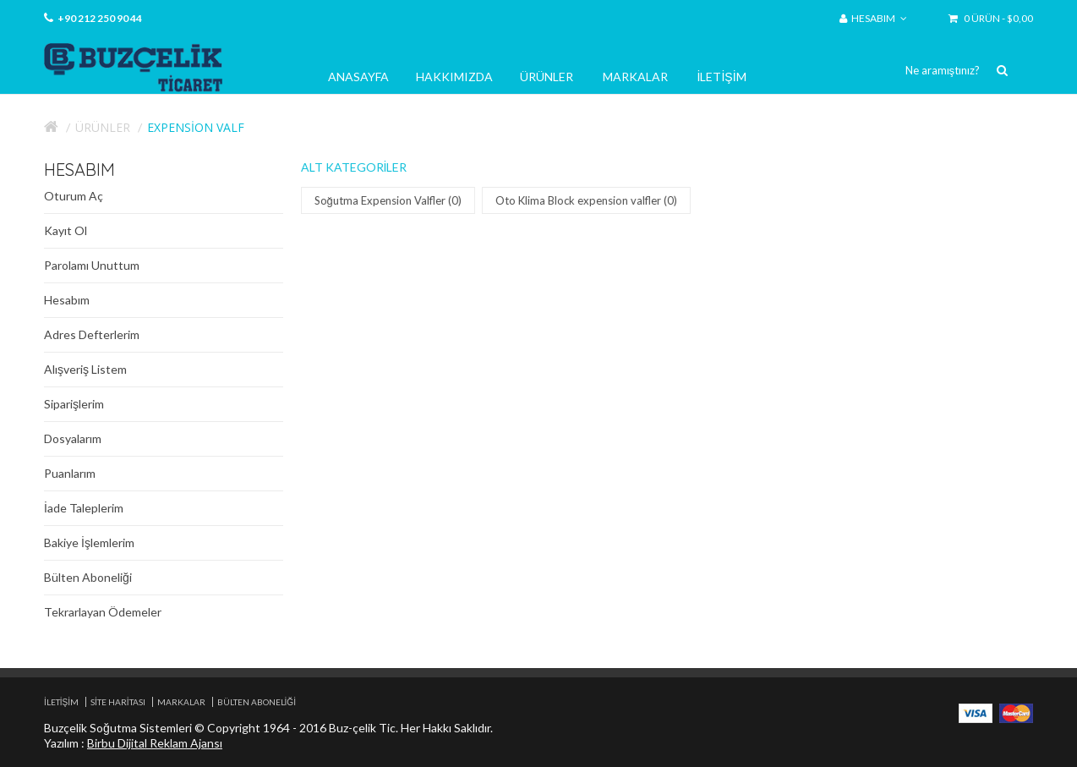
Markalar (635, 76)
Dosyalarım (72, 438)
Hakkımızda (454, 76)
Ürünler (546, 76)
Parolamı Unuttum (91, 265)
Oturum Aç (73, 196)
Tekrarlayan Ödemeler (102, 612)
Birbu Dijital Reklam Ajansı (154, 743)
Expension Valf (195, 127)
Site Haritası (117, 702)
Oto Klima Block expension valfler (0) (588, 200)
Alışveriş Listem (85, 369)
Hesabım (67, 300)
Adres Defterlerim (91, 334)
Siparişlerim (74, 404)
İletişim (721, 76)
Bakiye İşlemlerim (89, 542)
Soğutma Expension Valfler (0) (389, 200)
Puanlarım (70, 473)
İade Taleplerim (83, 508)
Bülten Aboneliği (88, 577)
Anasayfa (358, 76)
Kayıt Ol (65, 230)
